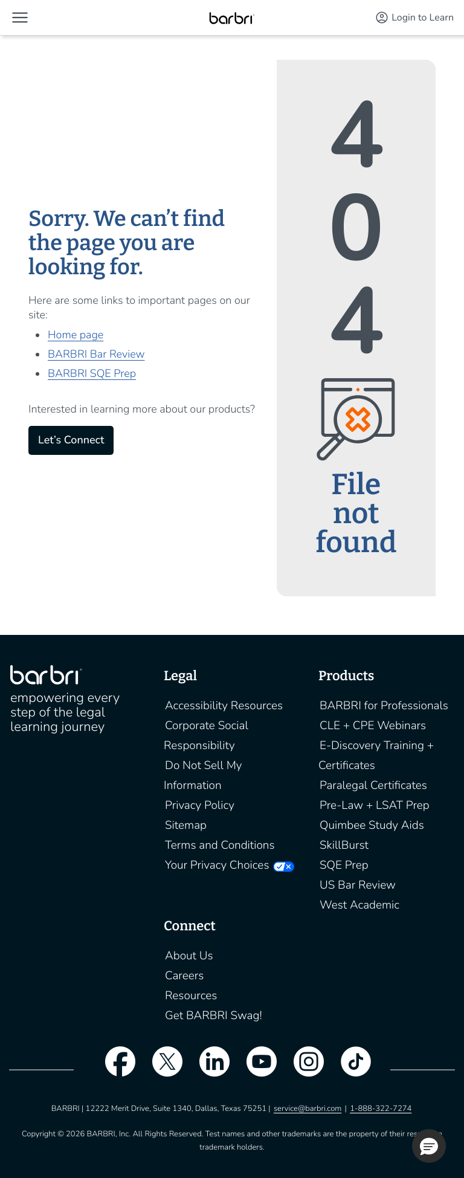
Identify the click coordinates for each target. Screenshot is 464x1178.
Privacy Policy (199, 805)
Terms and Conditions (220, 845)
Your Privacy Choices (217, 865)
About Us (189, 956)
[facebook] (114, 1069)
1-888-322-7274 (380, 1108)
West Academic (359, 905)
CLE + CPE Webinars (373, 725)
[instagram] (302, 1069)
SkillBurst (344, 845)
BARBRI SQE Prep (92, 374)
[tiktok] (349, 1069)
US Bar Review (358, 885)
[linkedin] (208, 1069)
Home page (75, 335)
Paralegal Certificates (373, 785)
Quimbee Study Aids (372, 825)
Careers (184, 975)
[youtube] (255, 1069)
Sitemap (186, 825)
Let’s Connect (71, 440)
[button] (19, 17)
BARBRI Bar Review (96, 354)
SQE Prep (344, 865)
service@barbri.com (307, 1108)
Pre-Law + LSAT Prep (375, 805)
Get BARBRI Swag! (213, 1015)
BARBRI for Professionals (384, 705)
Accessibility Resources (224, 705)
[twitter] (161, 1069)
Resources (191, 995)
